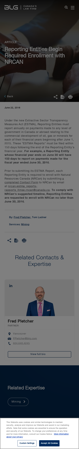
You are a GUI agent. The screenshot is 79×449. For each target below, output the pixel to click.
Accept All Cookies (49, 445)
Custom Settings (26, 445)
